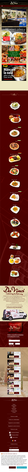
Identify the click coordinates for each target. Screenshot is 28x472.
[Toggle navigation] (2, 6)
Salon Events (15, 437)
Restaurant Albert (15, 434)
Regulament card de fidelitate (14, 422)
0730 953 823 (18, 307)
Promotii (14, 409)
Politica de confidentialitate (14, 419)
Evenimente (14, 408)
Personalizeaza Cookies (21, 467)
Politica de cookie (14, 429)
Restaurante (14, 405)
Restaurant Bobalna (15, 432)
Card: (10, 339)
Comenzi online (14, 411)
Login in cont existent (13, 447)
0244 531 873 (10, 307)
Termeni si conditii (14, 416)
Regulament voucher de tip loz (14, 426)
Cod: (10, 342)
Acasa (14, 404)
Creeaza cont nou (14, 444)
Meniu (14, 407)
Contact (14, 412)
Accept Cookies (12, 467)
